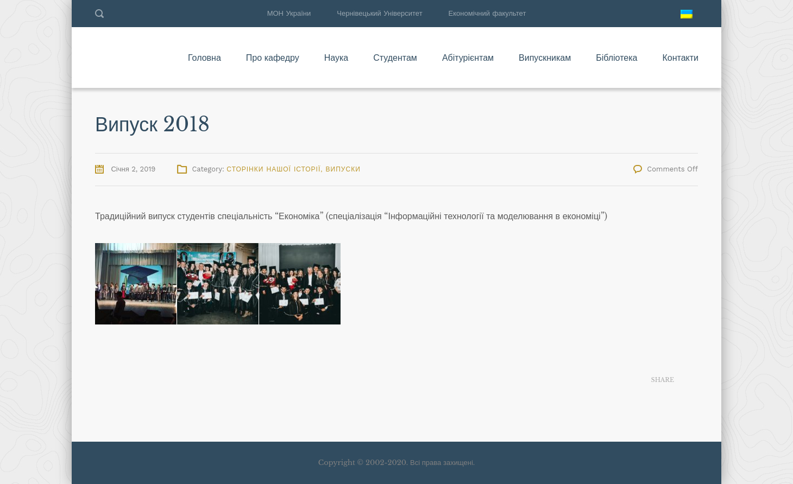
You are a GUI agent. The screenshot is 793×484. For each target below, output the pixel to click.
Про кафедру (272, 57)
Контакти (680, 57)
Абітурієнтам (468, 57)
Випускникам (545, 57)
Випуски (343, 169)
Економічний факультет (487, 13)
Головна (204, 57)
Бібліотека (616, 57)
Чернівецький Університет (379, 13)
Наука (336, 57)
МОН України (289, 13)
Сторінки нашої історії (273, 169)
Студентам (395, 57)
